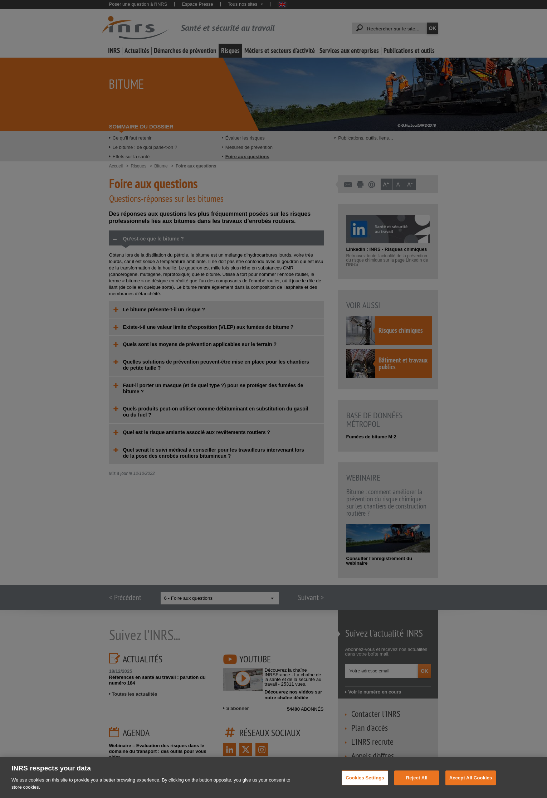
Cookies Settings (365, 784)
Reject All (417, 784)
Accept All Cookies (470, 784)
